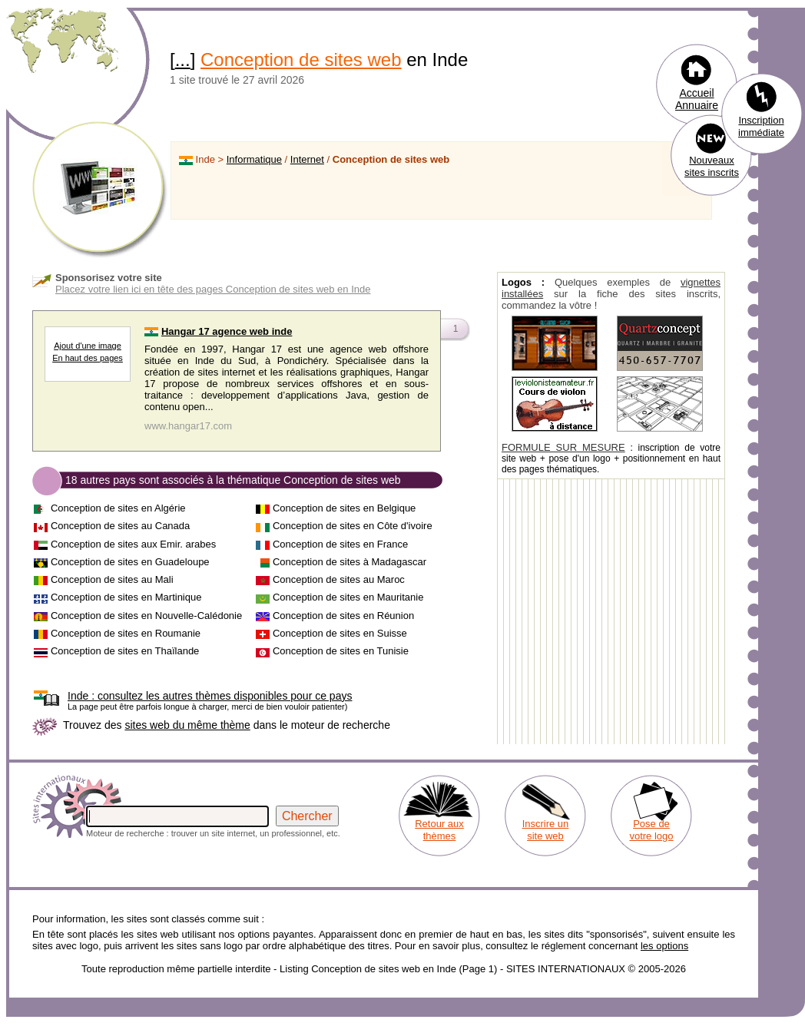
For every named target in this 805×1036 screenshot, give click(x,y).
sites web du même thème (187, 725)
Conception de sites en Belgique (344, 508)
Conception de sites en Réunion (343, 615)
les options (664, 946)
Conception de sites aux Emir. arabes (133, 544)
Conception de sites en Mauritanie (348, 597)
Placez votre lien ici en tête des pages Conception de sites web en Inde (212, 289)
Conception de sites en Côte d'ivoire (352, 525)
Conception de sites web (301, 59)
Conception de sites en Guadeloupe (130, 562)
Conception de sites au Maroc (339, 579)
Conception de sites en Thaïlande (125, 651)
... (182, 59)
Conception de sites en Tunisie (341, 651)
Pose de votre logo (651, 830)
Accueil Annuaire (696, 99)
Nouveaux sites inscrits (711, 166)
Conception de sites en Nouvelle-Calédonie (146, 615)
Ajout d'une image (87, 345)
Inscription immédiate (761, 126)
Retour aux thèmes (439, 830)
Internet (307, 159)
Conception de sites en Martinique (126, 597)
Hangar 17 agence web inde (227, 331)
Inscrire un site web (545, 830)
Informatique (254, 159)
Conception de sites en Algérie (118, 508)
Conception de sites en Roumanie (125, 633)
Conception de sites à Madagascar (349, 562)
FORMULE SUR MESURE (563, 447)
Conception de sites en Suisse (340, 633)
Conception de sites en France (340, 544)
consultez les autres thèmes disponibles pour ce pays (210, 696)
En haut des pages (87, 357)
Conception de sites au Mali (112, 579)
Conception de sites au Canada (120, 525)
